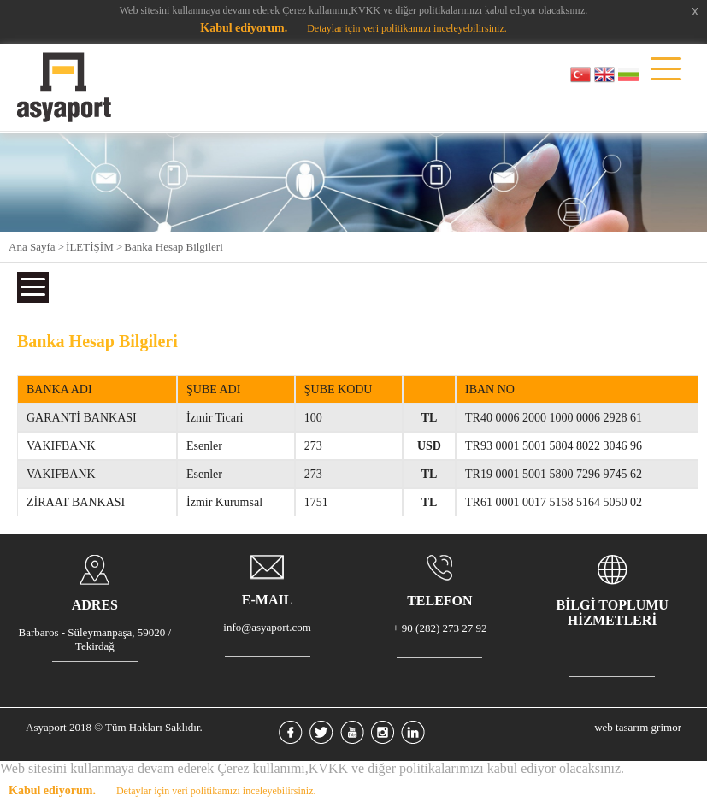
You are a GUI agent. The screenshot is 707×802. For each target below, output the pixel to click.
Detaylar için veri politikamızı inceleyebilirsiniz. (407, 28)
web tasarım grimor (637, 727)
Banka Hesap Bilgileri (173, 246)
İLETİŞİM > (94, 246)
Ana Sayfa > (36, 246)
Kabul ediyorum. (243, 27)
